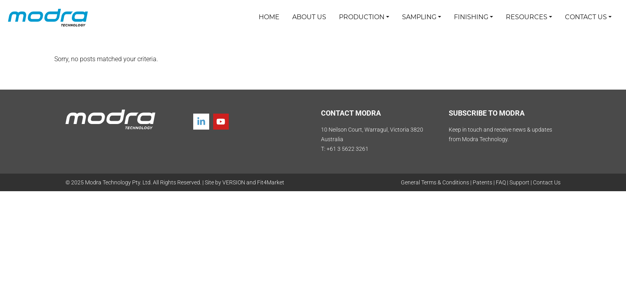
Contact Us (547, 182)
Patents (482, 182)
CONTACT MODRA (351, 113)
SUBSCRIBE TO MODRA (487, 113)
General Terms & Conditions (435, 182)
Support (519, 182)
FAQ (501, 182)
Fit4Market (270, 182)
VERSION (233, 182)
